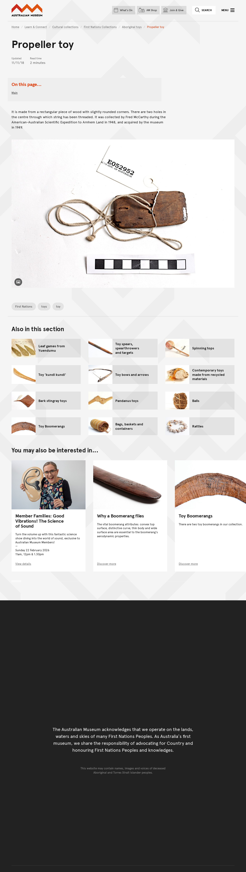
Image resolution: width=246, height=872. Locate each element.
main (15, 93)
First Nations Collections (100, 27)
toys (44, 306)
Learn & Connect (36, 27)
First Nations (23, 306)
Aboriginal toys (132, 27)
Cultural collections (65, 27)
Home (15, 27)
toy (58, 306)
